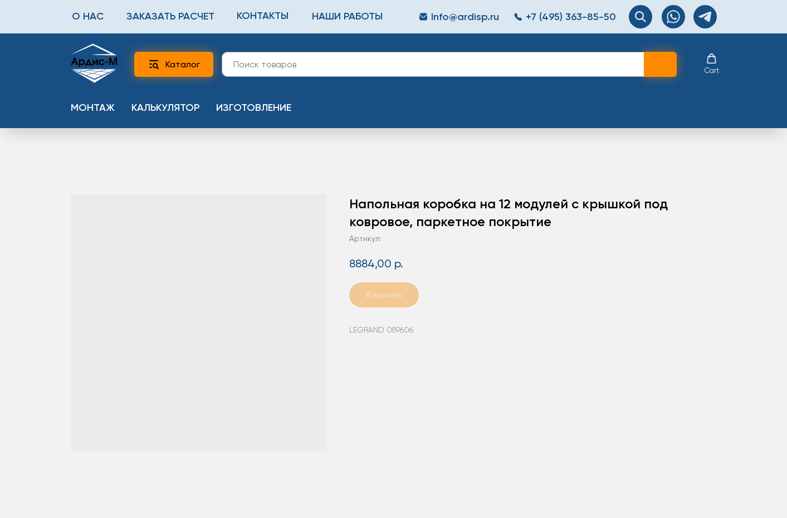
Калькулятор (165, 107)
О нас (88, 16)
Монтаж (93, 107)
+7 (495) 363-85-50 (571, 17)
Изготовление (253, 107)
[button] (712, 64)
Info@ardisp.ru (465, 17)
